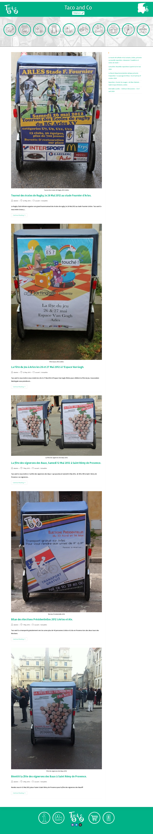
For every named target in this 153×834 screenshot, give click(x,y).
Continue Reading (20, 214)
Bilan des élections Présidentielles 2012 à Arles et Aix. (42, 619)
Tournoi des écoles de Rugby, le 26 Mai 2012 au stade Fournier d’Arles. (51, 195)
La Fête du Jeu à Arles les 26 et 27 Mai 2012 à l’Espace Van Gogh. (47, 367)
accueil (37, 201)
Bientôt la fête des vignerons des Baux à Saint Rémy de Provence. (49, 776)
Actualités (44, 201)
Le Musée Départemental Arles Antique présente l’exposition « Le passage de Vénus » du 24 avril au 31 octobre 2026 (125, 75)
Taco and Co (78, 7)
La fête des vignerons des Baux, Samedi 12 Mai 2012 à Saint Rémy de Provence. (56, 463)
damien (16, 201)
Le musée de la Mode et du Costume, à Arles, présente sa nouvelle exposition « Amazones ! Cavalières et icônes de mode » (125, 60)
